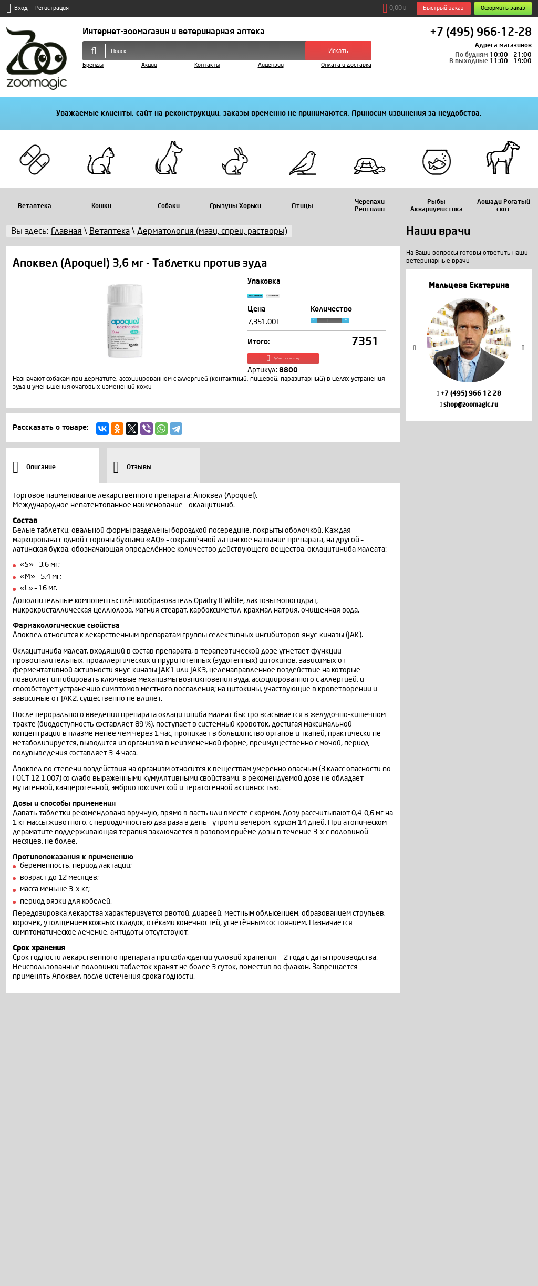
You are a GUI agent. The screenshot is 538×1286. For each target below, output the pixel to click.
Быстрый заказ (443, 8)
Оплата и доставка (346, 65)
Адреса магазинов (503, 45)
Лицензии (271, 65)
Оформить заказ (503, 8)
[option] (469, 345)
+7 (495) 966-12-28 (481, 32)
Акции (149, 65)
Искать (338, 51)
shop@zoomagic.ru (469, 404)
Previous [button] (414, 347)
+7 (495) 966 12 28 (469, 393)
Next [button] (523, 347)
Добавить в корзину (316, 369)
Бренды (93, 65)
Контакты (207, 65)
